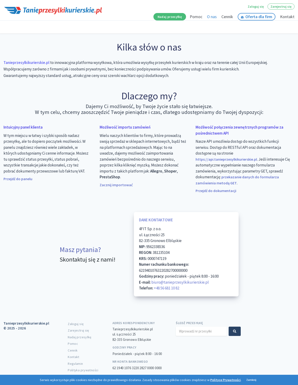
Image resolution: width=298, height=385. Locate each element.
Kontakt (287, 16)
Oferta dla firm (256, 16)
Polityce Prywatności (225, 380)
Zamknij (251, 380)
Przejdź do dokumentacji (216, 190)
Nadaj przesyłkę (170, 17)
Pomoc (196, 16)
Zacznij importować (116, 185)
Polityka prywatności (83, 370)
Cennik (227, 16)
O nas (212, 16)
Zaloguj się (256, 6)
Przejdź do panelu (17, 178)
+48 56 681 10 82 (166, 288)
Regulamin (75, 364)
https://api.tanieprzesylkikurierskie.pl (226, 159)
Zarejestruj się (281, 6)
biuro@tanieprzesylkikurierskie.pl (180, 282)
